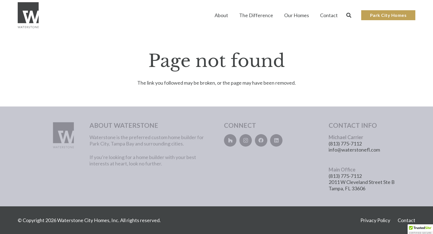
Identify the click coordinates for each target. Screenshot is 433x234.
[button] (348, 15)
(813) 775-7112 (345, 144)
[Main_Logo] (28, 15)
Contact (406, 220)
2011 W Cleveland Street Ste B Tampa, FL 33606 (362, 185)
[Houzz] (230, 140)
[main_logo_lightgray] (45, 135)
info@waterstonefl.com (354, 150)
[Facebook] (261, 140)
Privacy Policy (375, 220)
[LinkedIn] (276, 140)
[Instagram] (245, 140)
